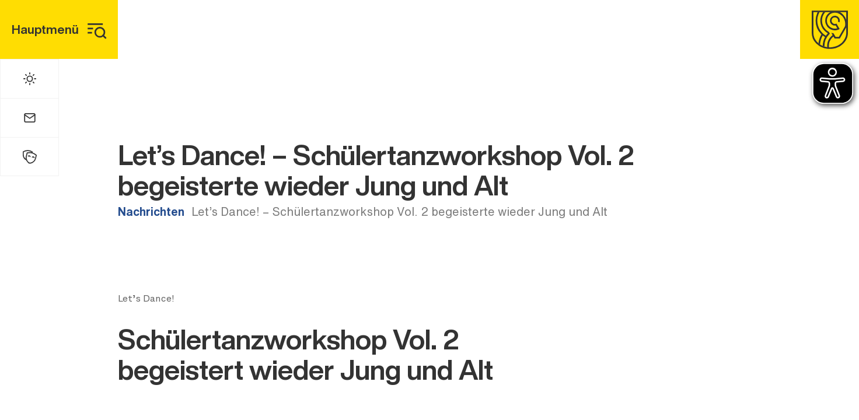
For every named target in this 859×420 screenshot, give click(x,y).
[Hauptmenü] (59, 29)
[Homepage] (829, 29)
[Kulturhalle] (29, 157)
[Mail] (29, 118)
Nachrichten (151, 211)
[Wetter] (29, 79)
